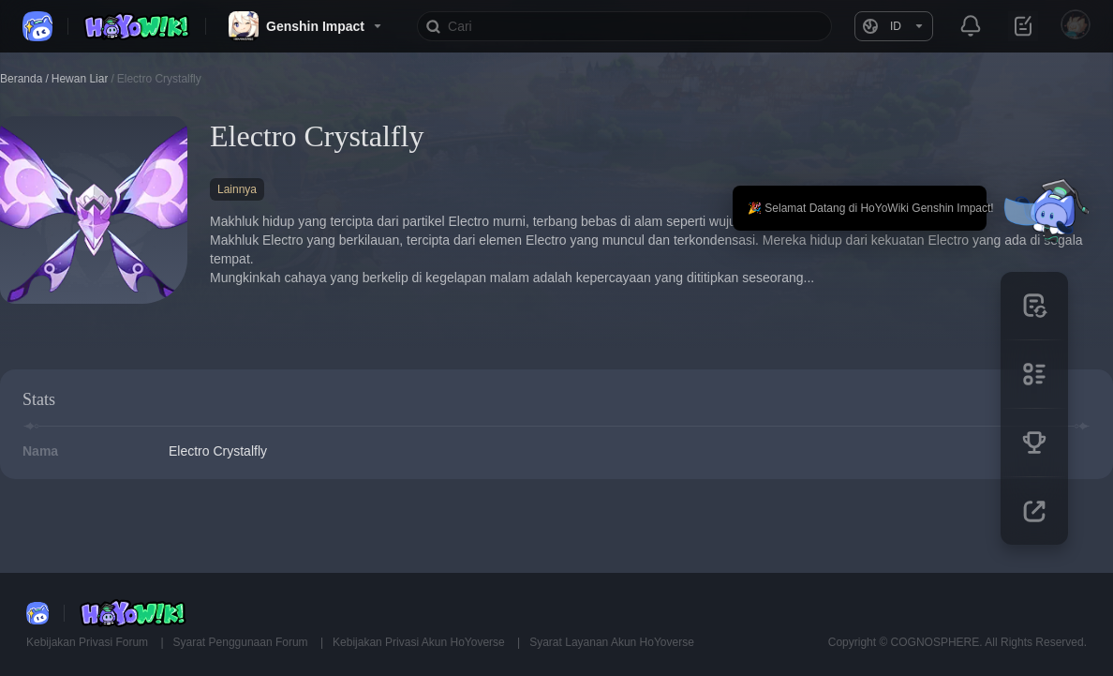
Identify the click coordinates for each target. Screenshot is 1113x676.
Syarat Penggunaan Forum (242, 642)
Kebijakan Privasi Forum (88, 642)
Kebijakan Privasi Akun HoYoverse (420, 642)
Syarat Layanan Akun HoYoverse (611, 642)
